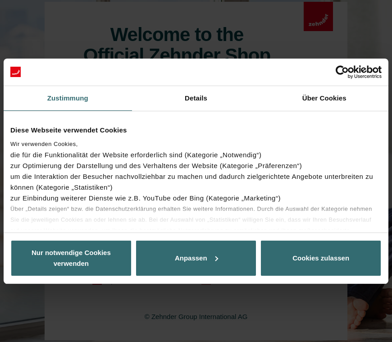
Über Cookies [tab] (324, 98)
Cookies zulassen (320, 258)
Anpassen (196, 258)
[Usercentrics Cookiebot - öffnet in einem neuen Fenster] (342, 72)
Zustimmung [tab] (67, 98)
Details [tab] (196, 98)
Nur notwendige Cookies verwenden (71, 258)
